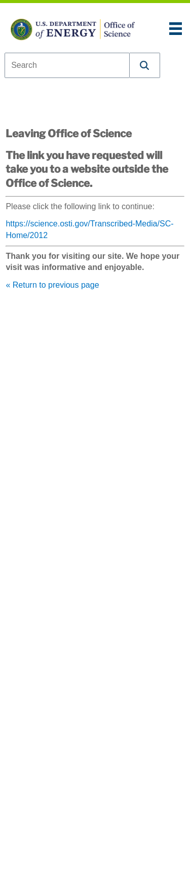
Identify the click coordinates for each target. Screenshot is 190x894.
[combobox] (67, 65)
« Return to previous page (52, 285)
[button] (145, 65)
